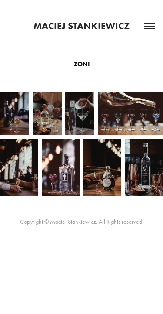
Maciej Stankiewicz (81, 26)
